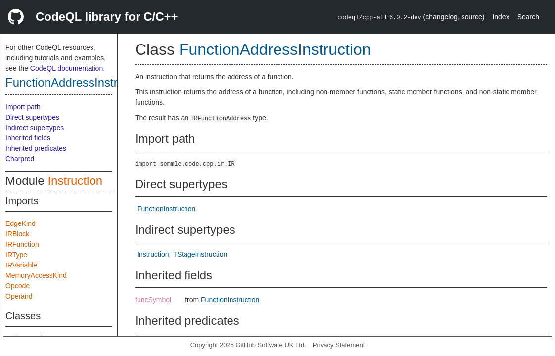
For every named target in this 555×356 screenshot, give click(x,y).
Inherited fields (27, 138)
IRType (16, 255)
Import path (23, 107)
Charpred (19, 159)
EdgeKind (20, 223)
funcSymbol (153, 300)
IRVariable (21, 265)
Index (500, 17)
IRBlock (17, 234)
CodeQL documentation (66, 68)
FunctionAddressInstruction (77, 82)
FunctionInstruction (166, 209)
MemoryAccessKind (36, 275)
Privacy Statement (339, 345)
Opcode (17, 286)
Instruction (74, 180)
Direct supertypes (32, 117)
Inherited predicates (35, 148)
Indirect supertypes (34, 128)
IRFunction (22, 244)
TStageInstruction (200, 254)
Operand (18, 296)
